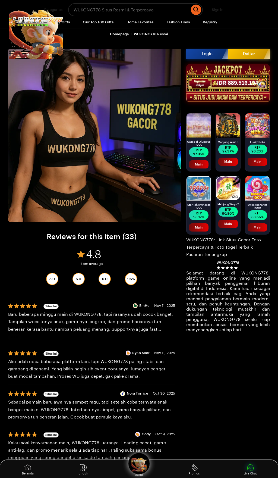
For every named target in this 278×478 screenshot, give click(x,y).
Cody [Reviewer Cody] (146, 434)
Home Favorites (140, 22)
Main (199, 164)
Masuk (139, 469)
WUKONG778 (228, 263)
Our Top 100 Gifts (98, 22)
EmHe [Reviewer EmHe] (144, 306)
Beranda (28, 469)
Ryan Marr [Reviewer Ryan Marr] (141, 353)
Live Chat (250, 469)
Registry (210, 22)
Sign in (217, 10)
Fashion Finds (178, 22)
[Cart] (261, 9)
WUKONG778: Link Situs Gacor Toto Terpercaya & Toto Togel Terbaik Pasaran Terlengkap (223, 247)
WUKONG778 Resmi (151, 34)
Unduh (83, 469)
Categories (49, 9)
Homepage (119, 34)
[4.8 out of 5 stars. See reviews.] (228, 267)
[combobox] (128, 9)
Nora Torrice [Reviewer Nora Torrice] (138, 393)
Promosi (194, 469)
